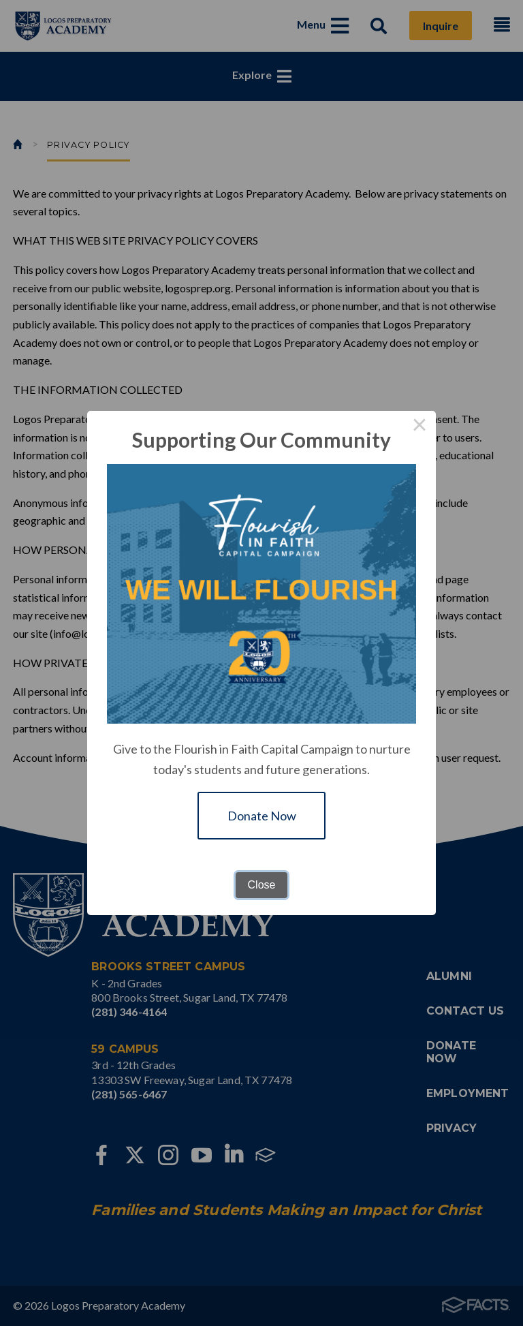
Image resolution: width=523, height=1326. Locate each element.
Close (262, 885)
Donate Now (261, 815)
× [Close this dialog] (419, 427)
